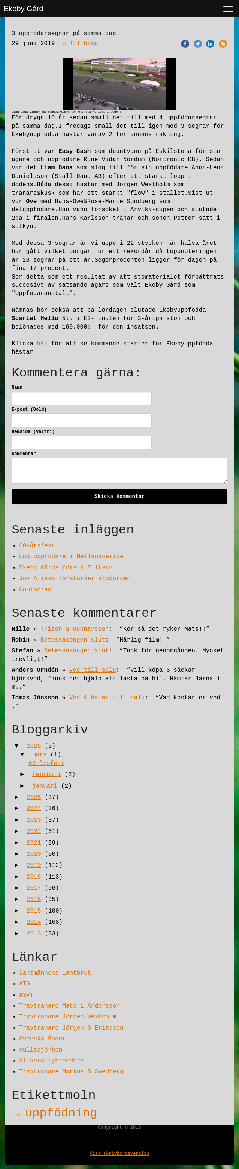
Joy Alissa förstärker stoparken (75, 578)
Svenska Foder (42, 1039)
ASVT (26, 995)
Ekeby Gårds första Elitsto (66, 567)
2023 (34, 820)
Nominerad (35, 590)
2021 (34, 843)
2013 (34, 933)
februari (46, 774)
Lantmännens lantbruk (55, 973)
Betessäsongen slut (72, 640)
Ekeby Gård (23, 8)
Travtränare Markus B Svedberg (71, 1071)
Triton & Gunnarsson (74, 629)
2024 (34, 808)
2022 (34, 831)
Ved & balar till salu (107, 698)
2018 (34, 877)
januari (44, 786)
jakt (18, 1115)
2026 (34, 746)
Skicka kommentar (119, 496)
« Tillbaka (80, 43)
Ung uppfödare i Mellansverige (71, 556)
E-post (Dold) (29, 409)
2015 (34, 911)
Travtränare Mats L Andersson (69, 1006)
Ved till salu (92, 670)
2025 (34, 797)
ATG (24, 984)
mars (39, 754)
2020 (34, 854)
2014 (34, 922)
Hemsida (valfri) (33, 431)
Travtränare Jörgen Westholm (67, 1016)
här (42, 344)
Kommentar (24, 453)
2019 (34, 865)
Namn (17, 387)
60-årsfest (37, 545)
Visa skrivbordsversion (119, 1153)
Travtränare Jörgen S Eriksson (71, 1028)
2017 (34, 888)
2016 (34, 899)
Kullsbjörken (40, 1050)
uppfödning (61, 1113)
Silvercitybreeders (51, 1061)
